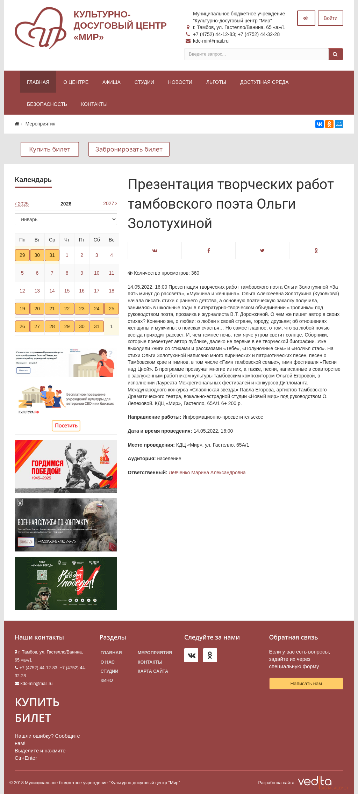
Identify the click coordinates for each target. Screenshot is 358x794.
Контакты (94, 104)
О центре (75, 82)
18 (111, 291)
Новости (180, 82)
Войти (330, 18)
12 (22, 291)
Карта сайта (153, 671)
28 (52, 326)
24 (97, 308)
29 (22, 255)
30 (37, 255)
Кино (107, 680)
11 (111, 273)
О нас (108, 662)
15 (67, 291)
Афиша (111, 82)
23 (82, 308)
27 (37, 326)
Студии (144, 82)
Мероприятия (155, 652)
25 (111, 308)
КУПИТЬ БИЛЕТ (37, 709)
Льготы (216, 82)
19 (22, 308)
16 (82, 291)
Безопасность (47, 104)
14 (52, 291)
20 (37, 308)
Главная (38, 82)
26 (22, 326)
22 (67, 308)
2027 (110, 203)
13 (37, 291)
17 (97, 291)
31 (52, 255)
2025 (22, 204)
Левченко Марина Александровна (207, 472)
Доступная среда (264, 82)
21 (52, 308)
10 (97, 273)
